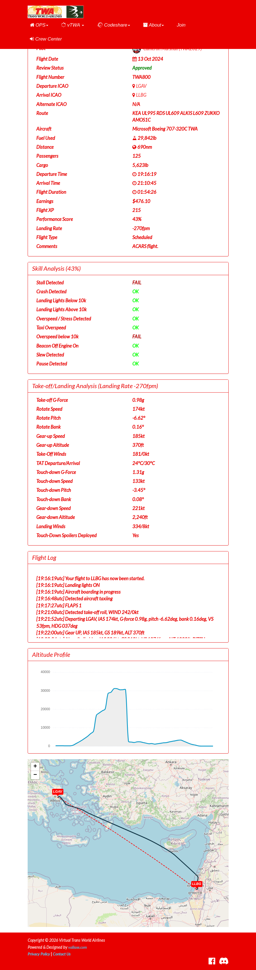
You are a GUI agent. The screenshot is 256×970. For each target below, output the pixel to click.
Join (181, 25)
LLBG (141, 95)
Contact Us (62, 954)
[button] (39, 25)
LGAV (141, 86)
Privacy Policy (39, 954)
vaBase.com (78, 947)
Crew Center (46, 39)
